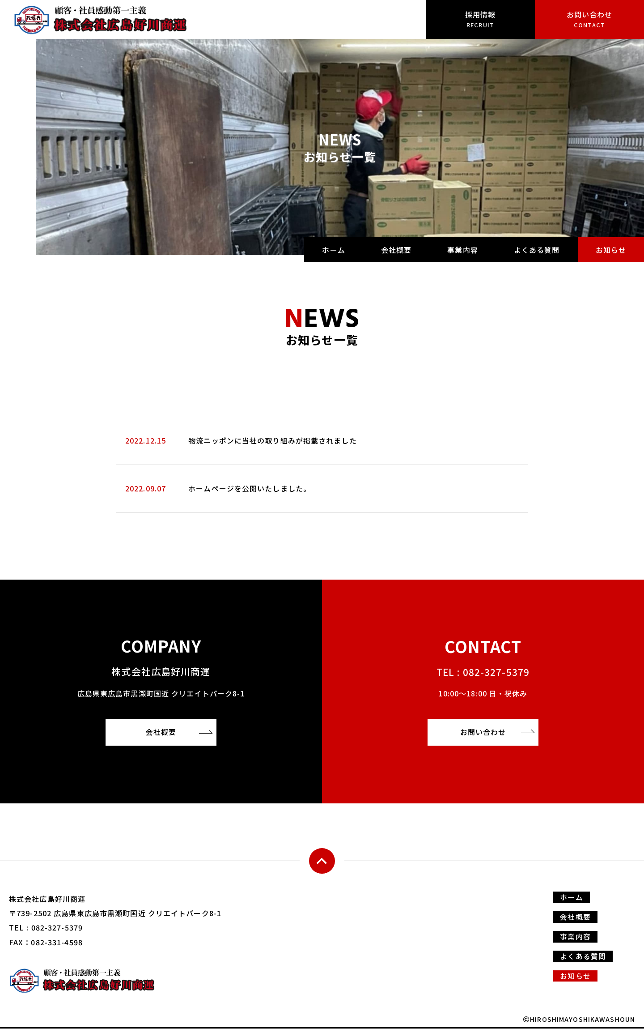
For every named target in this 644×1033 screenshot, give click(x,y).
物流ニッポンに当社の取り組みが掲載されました (272, 440)
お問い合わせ (590, 19)
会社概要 (396, 249)
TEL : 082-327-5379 (483, 670)
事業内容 (462, 249)
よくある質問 (537, 249)
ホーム (333, 249)
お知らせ (611, 249)
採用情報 (480, 19)
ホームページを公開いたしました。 (249, 488)
